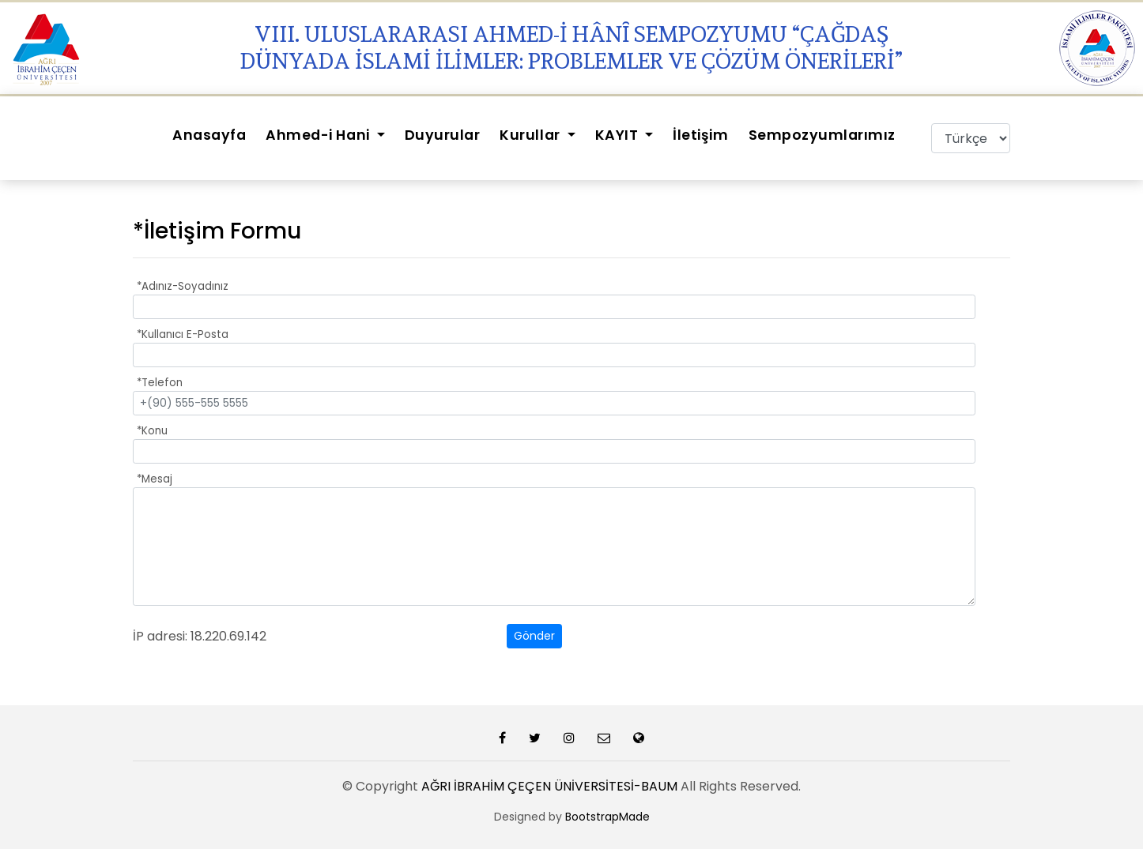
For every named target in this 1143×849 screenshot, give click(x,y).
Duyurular (443, 135)
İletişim (700, 135)
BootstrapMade (607, 817)
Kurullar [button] (532, 135)
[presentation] (386, 636)
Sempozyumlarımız (822, 135)
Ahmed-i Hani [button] (319, 135)
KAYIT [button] (618, 135)
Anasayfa (209, 135)
